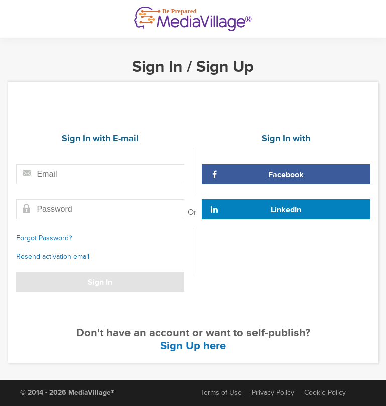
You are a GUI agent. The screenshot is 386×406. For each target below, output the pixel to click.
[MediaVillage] (193, 19)
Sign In (100, 282)
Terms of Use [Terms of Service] (221, 392)
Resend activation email (52, 256)
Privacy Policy (273, 392)
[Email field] (100, 174)
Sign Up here (193, 346)
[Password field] (100, 209)
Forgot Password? (44, 238)
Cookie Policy (325, 392)
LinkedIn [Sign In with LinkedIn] (255, 210)
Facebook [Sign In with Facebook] (257, 175)
